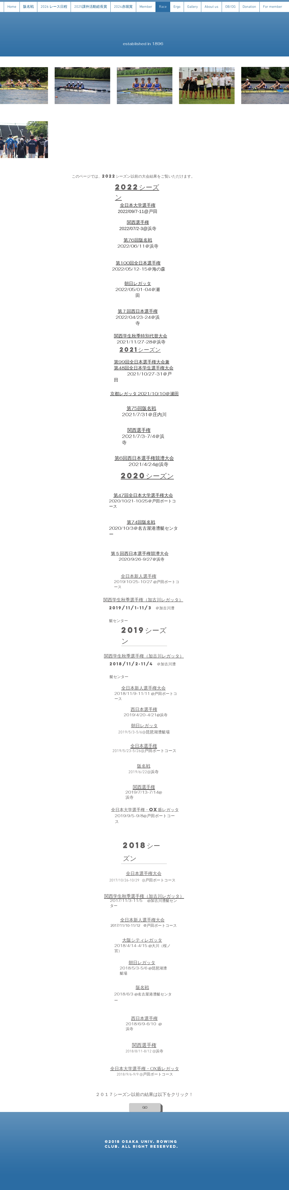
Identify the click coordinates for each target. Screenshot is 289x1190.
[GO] (145, 1107)
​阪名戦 (143, 766)
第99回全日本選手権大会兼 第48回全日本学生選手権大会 (143, 365)
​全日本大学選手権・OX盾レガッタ (145, 810)
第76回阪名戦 (138, 240)
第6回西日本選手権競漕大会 (144, 458)
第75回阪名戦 (141, 408)
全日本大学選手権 (137, 205)
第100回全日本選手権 (138, 263)
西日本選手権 (144, 311)
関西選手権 (138, 222)
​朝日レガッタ (137, 283)
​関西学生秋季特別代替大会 (140, 336)
